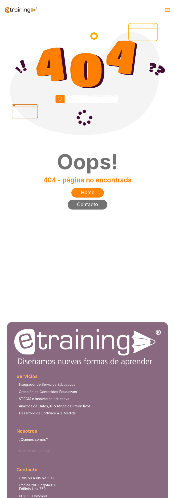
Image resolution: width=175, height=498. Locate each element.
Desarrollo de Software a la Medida (47, 470)
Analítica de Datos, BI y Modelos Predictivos (55, 463)
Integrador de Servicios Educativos (47, 442)
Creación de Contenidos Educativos (48, 449)
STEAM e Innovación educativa (44, 456)
